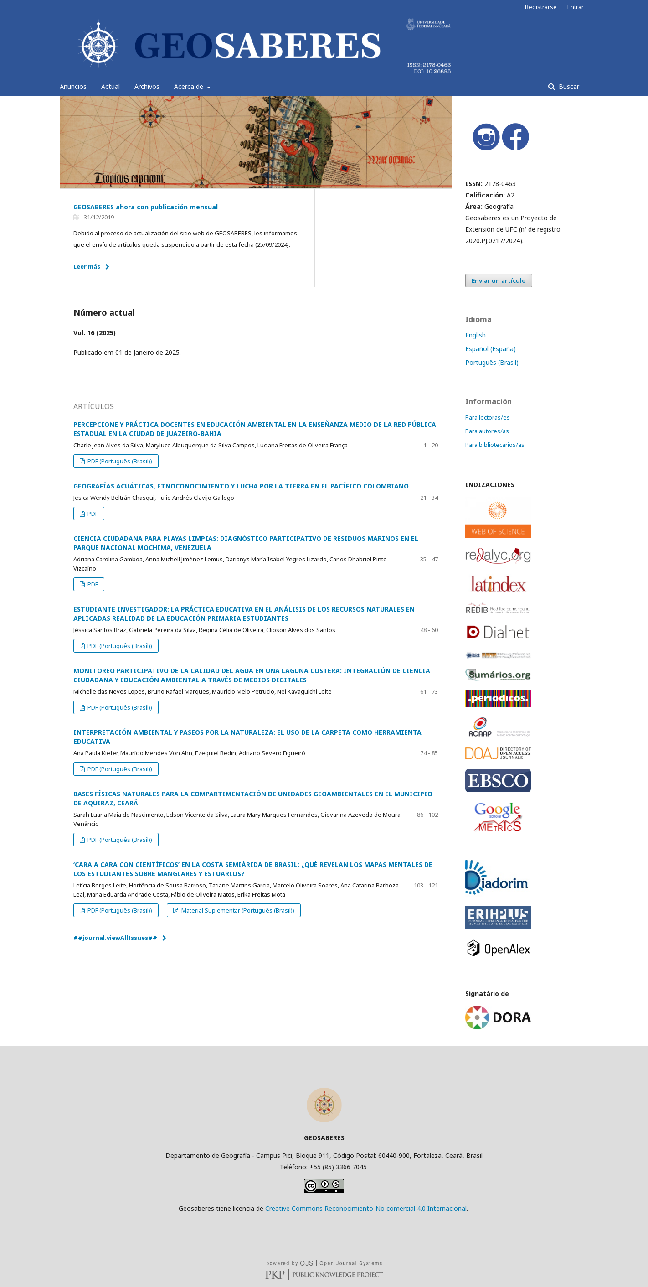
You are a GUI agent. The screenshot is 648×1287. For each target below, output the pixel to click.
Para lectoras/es (487, 417)
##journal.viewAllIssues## (115, 938)
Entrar (575, 7)
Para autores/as (487, 431)
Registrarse (541, 7)
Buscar (568, 86)
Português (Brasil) (492, 362)
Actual (110, 86)
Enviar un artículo (499, 280)
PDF (92, 513)
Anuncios (73, 86)
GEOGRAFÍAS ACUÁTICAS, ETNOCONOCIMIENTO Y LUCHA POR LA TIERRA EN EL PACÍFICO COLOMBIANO (241, 486)
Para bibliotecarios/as (495, 445)
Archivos (146, 86)
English (475, 335)
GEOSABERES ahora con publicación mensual (145, 206)
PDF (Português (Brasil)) (119, 461)
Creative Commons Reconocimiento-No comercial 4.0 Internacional (366, 1208)
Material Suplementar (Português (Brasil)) (237, 910)
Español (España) (490, 348)
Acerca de (189, 86)
